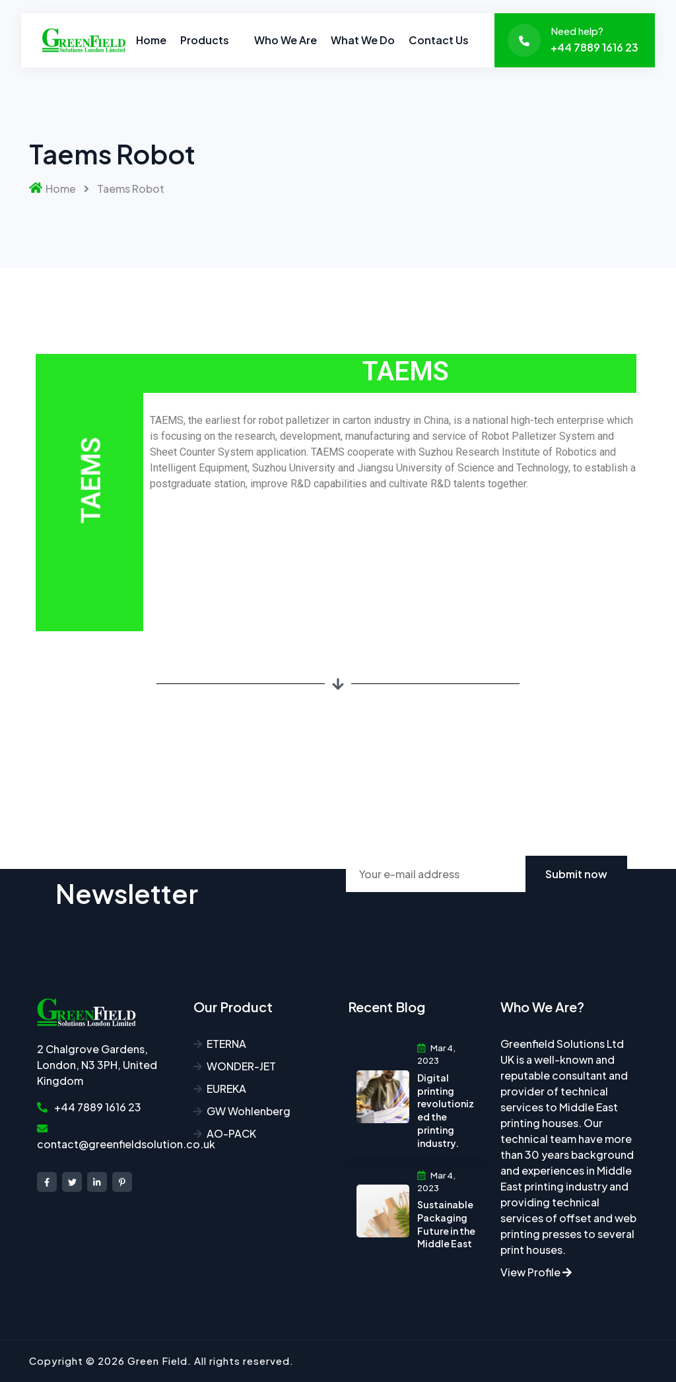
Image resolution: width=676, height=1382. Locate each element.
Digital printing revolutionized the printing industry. (445, 1110)
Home (151, 40)
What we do (363, 40)
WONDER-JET (241, 1066)
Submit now (576, 874)
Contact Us (439, 40)
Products (204, 40)
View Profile (536, 1272)
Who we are (285, 40)
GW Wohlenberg (248, 1111)
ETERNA (226, 1044)
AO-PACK (231, 1133)
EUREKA (226, 1088)
